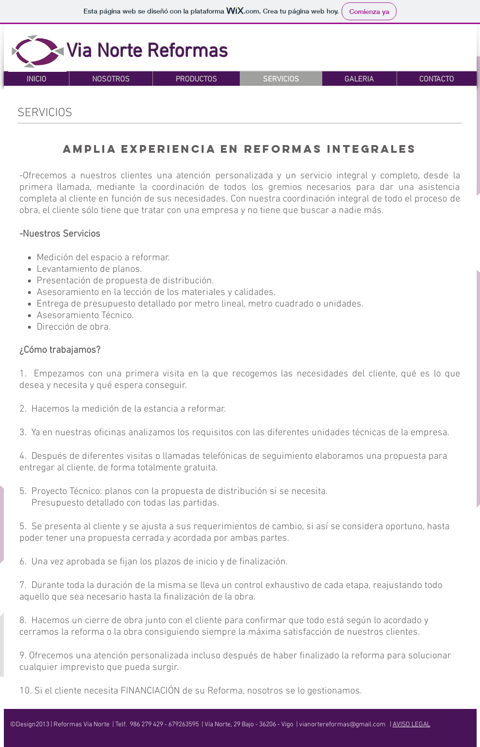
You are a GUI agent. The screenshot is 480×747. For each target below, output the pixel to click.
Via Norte (107, 52)
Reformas (187, 52)
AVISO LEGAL (411, 724)
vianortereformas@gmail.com (342, 724)
